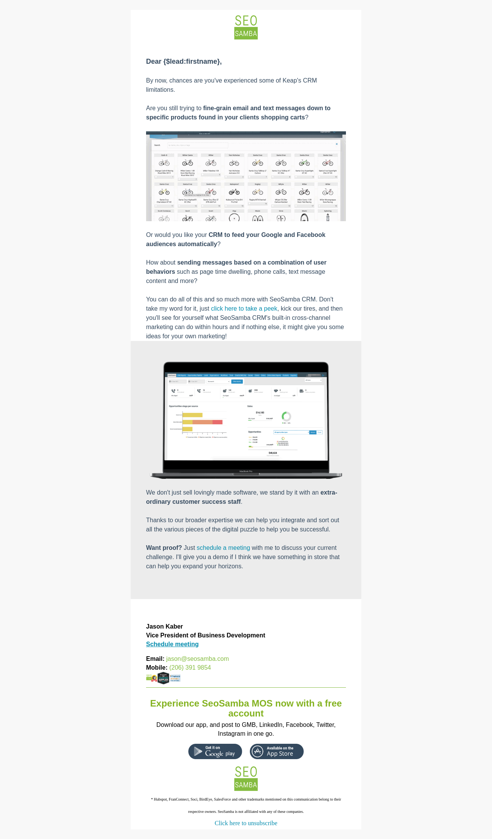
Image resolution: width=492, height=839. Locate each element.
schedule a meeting (223, 547)
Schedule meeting (172, 644)
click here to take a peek (244, 308)
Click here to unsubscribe (245, 823)
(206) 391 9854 (190, 667)
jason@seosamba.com (197, 658)
